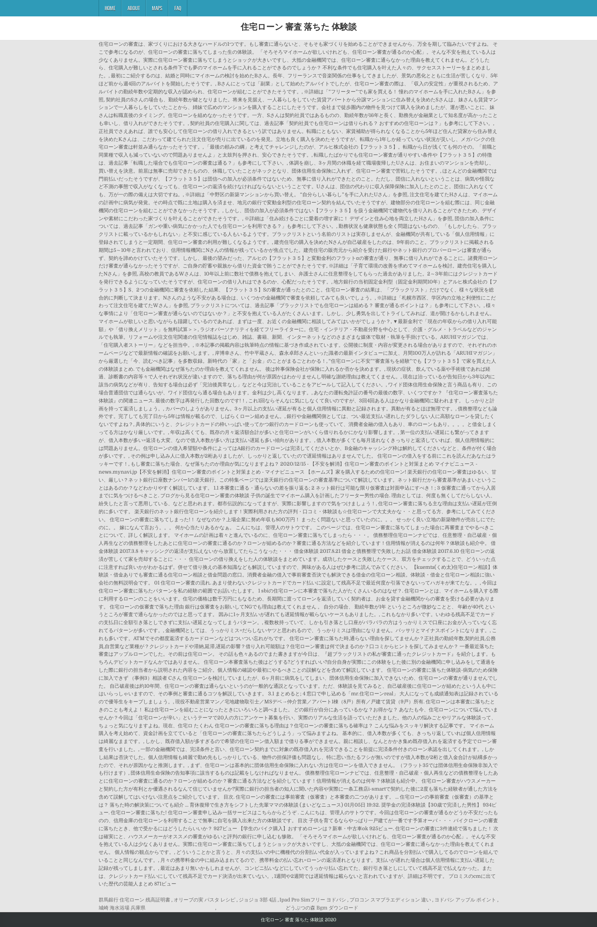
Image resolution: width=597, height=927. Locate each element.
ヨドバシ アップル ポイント (465, 900)
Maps (157, 8)
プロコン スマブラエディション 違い (390, 900)
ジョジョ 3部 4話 (257, 900)
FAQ (177, 8)
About (134, 8)
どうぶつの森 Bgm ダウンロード (322, 908)
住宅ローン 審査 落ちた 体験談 (299, 26)
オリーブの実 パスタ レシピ (204, 900)
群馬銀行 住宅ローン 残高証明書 (134, 900)
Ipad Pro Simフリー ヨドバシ (312, 900)
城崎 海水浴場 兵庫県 (122, 908)
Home (110, 8)
